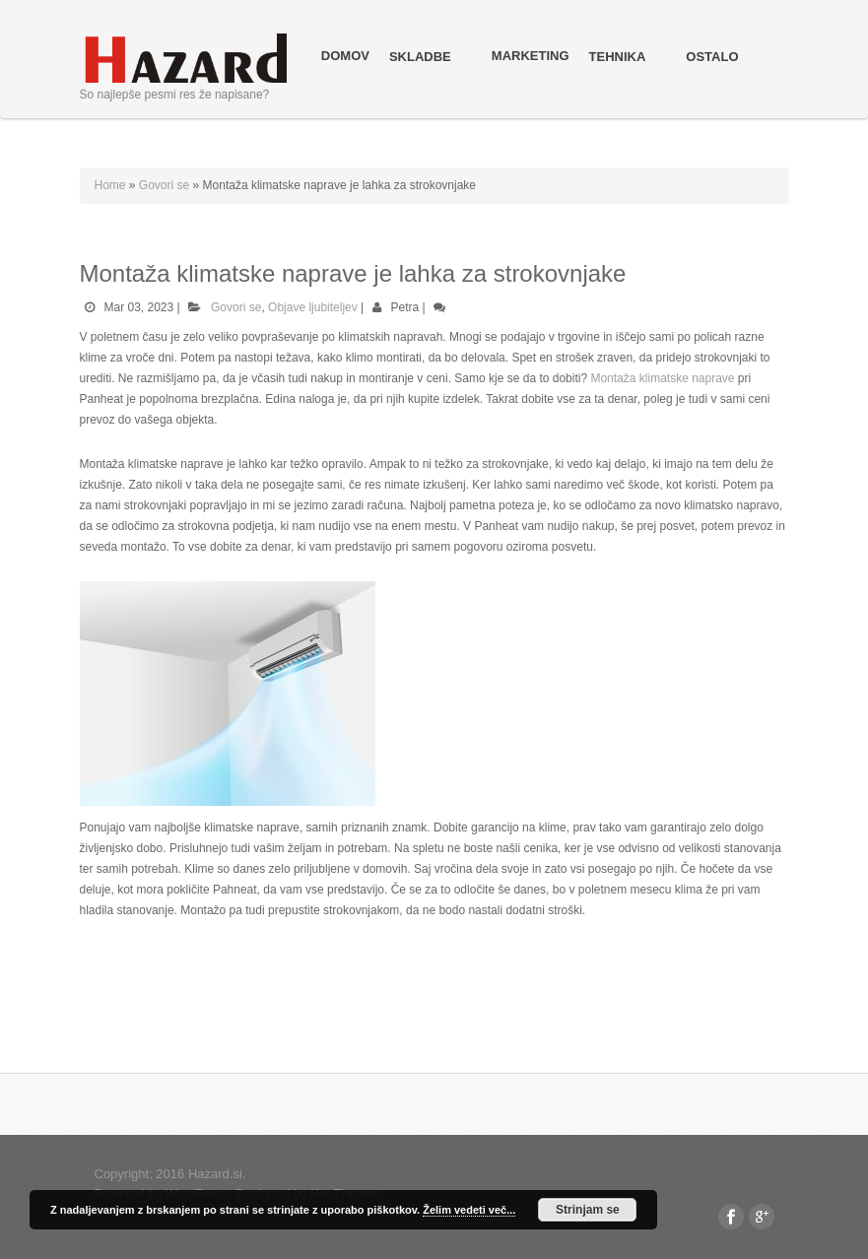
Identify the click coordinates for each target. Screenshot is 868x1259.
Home (110, 185)
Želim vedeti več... (469, 1210)
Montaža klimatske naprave (662, 378)
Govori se (164, 185)
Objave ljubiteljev (313, 307)
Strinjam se (588, 1210)
